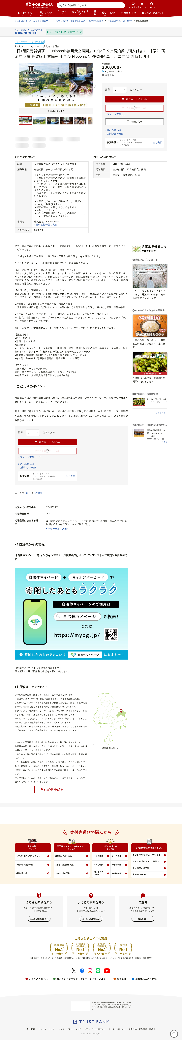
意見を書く (143, 919)
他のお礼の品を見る (46, 224)
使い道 (109, 13)
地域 (46, 13)
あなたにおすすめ (80, 13)
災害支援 (121, 978)
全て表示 (157, 142)
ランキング (62, 13)
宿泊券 (39, 493)
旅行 (29, 493)
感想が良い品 (21, 873)
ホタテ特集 (116, 865)
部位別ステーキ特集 (99, 873)
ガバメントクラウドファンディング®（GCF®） (82, 978)
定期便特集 (116, 873)
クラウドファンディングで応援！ (146, 855)
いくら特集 (116, 856)
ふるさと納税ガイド (39, 919)
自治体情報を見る (52, 789)
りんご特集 (98, 865)
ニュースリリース (46, 1029)
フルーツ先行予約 (62, 873)
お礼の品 (26, 13)
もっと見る (160, 412)
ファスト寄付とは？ (117, 114)
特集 (95, 13)
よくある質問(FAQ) (91, 919)
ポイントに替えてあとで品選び (146, 861)
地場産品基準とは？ (58, 529)
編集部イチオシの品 (63, 856)
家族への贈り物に (140, 874)
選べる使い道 (114, 130)
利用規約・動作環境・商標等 (142, 1029)
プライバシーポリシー (94, 1029)
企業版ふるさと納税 (146, 978)
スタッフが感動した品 (64, 865)
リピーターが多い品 (24, 865)
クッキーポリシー (116, 1029)
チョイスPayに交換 (141, 868)
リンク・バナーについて (69, 1029)
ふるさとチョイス (38, 978)
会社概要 (31, 1029)
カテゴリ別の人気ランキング (28, 856)
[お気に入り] (174, 1034)
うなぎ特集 (98, 856)
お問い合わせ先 (115, 133)
